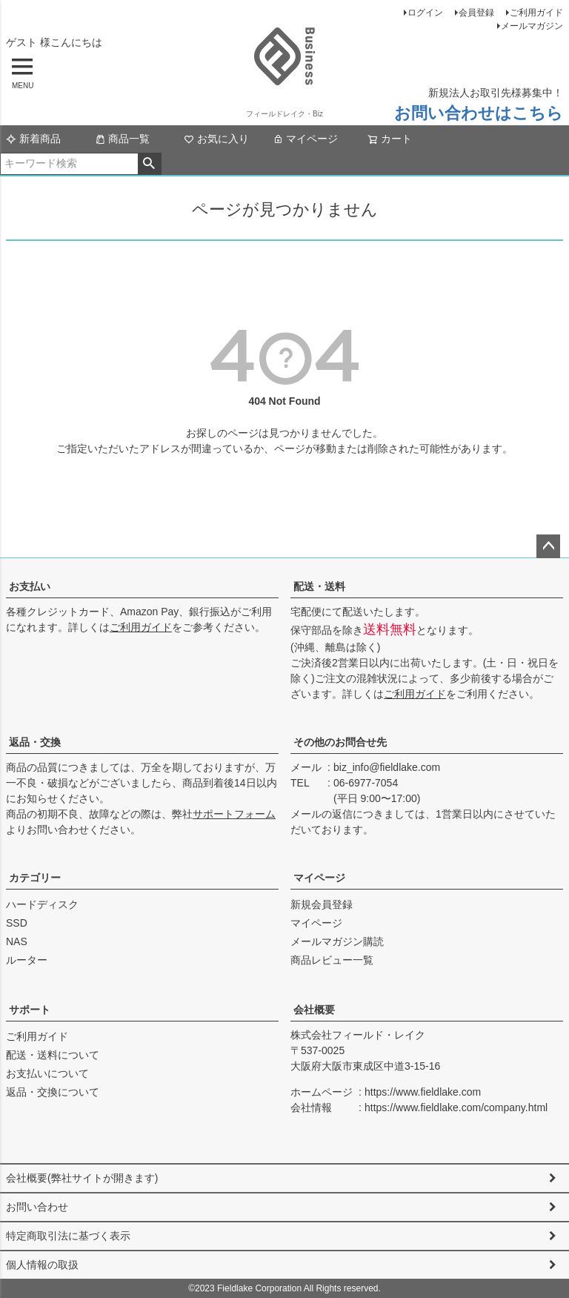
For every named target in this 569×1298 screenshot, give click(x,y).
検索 (149, 163)
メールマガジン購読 (337, 941)
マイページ (305, 139)
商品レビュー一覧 (331, 960)
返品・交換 (35, 742)
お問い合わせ (37, 1207)
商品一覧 (122, 139)
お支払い (29, 586)
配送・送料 (319, 586)
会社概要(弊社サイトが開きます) (82, 1178)
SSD (16, 923)
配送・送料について (52, 1055)
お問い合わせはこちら (478, 113)
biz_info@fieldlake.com (386, 767)
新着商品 (33, 139)
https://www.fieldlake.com (423, 1092)
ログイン (425, 12)
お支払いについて (47, 1073)
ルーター (26, 960)
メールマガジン (532, 26)
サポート (29, 1010)
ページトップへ (548, 546)
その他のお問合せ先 (340, 742)
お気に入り (216, 139)
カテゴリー (35, 878)
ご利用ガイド (536, 12)
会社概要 (314, 1010)
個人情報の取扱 (42, 1265)
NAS (16, 941)
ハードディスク (42, 904)
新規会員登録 (321, 904)
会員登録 (476, 12)
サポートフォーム (234, 814)
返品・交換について (52, 1092)
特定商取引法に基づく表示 (68, 1236)
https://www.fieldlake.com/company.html (456, 1107)
